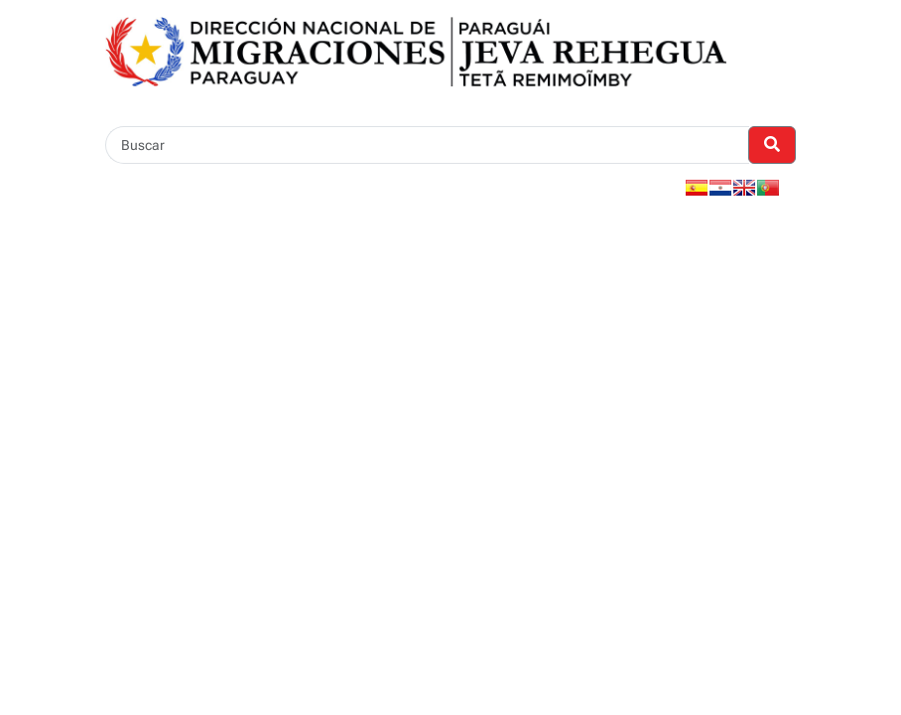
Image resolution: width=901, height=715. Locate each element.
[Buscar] (427, 145)
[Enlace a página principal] (415, 50)
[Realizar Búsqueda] (772, 145)
